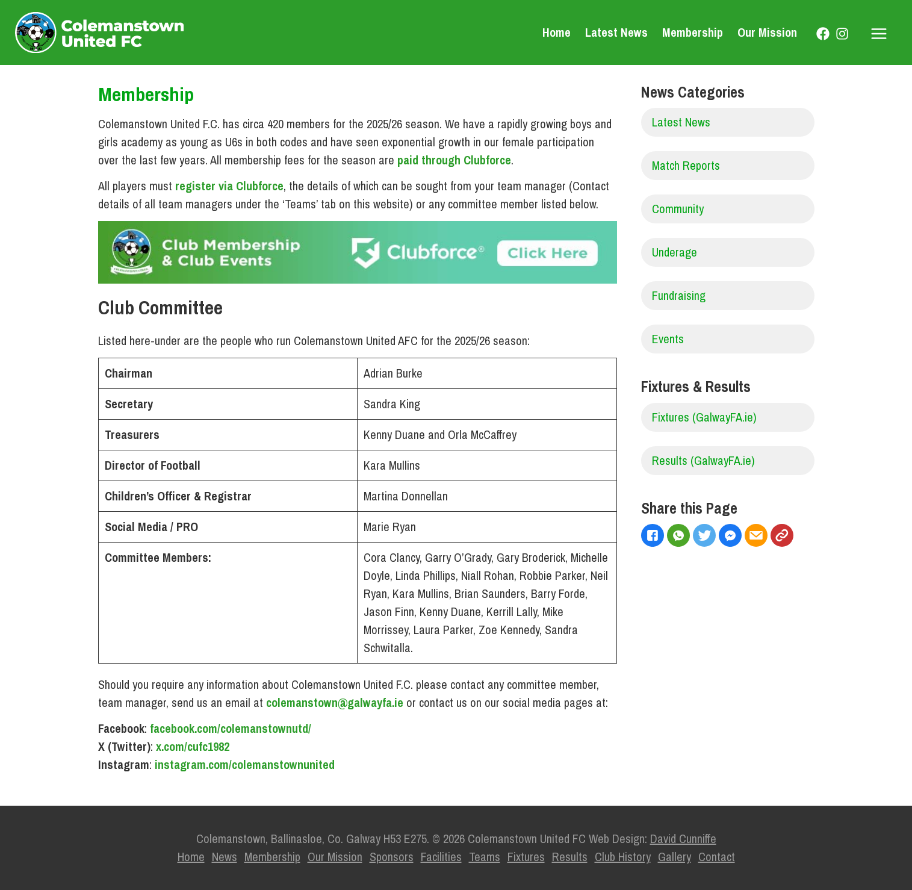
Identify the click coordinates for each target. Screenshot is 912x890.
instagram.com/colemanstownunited (245, 764)
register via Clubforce (229, 186)
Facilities (441, 856)
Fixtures (526, 856)
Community (678, 209)
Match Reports (686, 165)
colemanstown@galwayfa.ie (334, 702)
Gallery (674, 856)
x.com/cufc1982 (192, 746)
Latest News (616, 32)
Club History (623, 856)
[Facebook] (823, 33)
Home (556, 32)
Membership (692, 32)
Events (668, 339)
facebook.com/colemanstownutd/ (230, 728)
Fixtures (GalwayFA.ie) (704, 417)
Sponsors (392, 856)
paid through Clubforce (454, 160)
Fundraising (679, 295)
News (224, 856)
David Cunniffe (683, 838)
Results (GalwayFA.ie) (703, 460)
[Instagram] (842, 33)
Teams (484, 856)
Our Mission (767, 32)
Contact (716, 856)
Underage (674, 252)
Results (570, 856)
